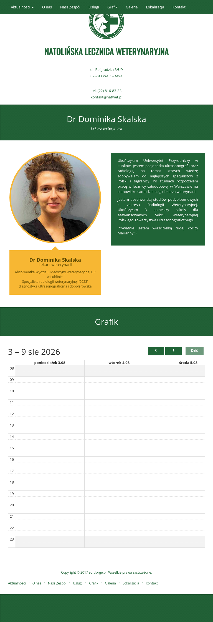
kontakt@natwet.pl (106, 97)
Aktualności (17, 583)
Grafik (112, 6)
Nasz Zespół (70, 6)
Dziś (194, 351)
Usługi (94, 6)
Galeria (132, 6)
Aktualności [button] (22, 6)
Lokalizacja (155, 6)
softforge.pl (97, 572)
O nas (47, 6)
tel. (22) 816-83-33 (106, 90)
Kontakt (179, 6)
